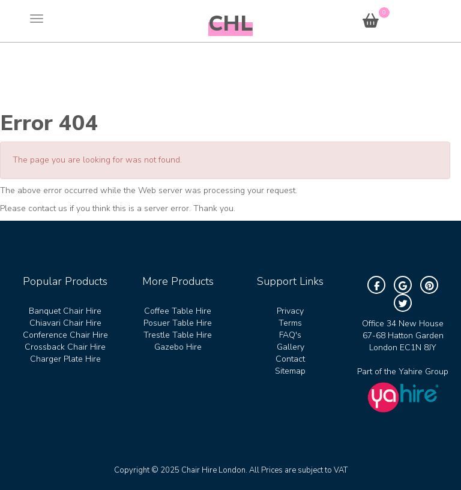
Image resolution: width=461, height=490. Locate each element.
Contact (290, 359)
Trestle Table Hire (177, 335)
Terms (290, 323)
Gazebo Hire (178, 347)
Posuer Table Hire (177, 323)
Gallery (290, 347)
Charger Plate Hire (65, 359)
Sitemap (290, 371)
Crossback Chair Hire (65, 347)
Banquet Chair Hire (65, 311)
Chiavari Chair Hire (65, 323)
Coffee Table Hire (177, 311)
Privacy (290, 311)
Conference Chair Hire (65, 335)
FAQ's (290, 335)
